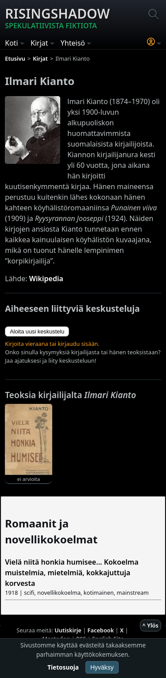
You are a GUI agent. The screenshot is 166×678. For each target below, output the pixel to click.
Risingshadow (57, 17)
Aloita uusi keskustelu (37, 331)
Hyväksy (102, 667)
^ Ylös (150, 625)
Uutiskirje (67, 630)
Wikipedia (46, 278)
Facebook (101, 630)
